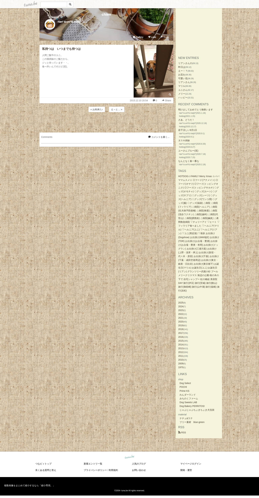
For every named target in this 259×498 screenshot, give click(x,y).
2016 (180, 337)
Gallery (138, 37)
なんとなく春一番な (188, 161)
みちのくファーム (189, 398)
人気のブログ (139, 463)
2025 (180, 302)
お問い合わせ (139, 470)
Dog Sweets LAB (188, 402)
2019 (180, 325)
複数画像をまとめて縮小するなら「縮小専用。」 (29, 485)
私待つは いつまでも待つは (61, 48)
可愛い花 (182, 78)
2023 (180, 310)
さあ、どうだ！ (186, 119)
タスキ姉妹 (184, 140)
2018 (180, 329)
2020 (180, 321)
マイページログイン (190, 463)
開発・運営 (186, 470)
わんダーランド (188, 394)
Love (152, 37)
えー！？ (182, 70)
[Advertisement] (106, 121)
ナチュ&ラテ (186, 418)
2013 (180, 348)
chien (106, 14)
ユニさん (182, 90)
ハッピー (182, 97)
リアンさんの (185, 63)
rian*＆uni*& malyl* (70, 21)
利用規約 (113, 470)
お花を (181, 74)
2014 (180, 344)
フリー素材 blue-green (192, 422)
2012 (180, 352)
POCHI (183, 387)
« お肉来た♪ (97, 109)
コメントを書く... (158, 137)
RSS (182, 432)
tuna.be (129, 457)
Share (165, 37)
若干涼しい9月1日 (187, 130)
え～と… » (116, 109)
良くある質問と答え (45, 470)
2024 (180, 306)
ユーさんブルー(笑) (188, 150)
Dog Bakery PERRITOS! (192, 406)
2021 (180, 317)
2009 (180, 363)
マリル (181, 86)
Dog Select (185, 383)
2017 (180, 333)
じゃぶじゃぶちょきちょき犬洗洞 (197, 410)
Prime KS (184, 391)
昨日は (181, 67)
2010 (180, 359)
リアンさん (184, 82)
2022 (180, 314)
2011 (180, 356)
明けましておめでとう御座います (195, 109)
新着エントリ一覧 (93, 463)
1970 (180, 367)
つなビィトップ (43, 463)
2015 (180, 340)
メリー (181, 93)
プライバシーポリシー (95, 470)
